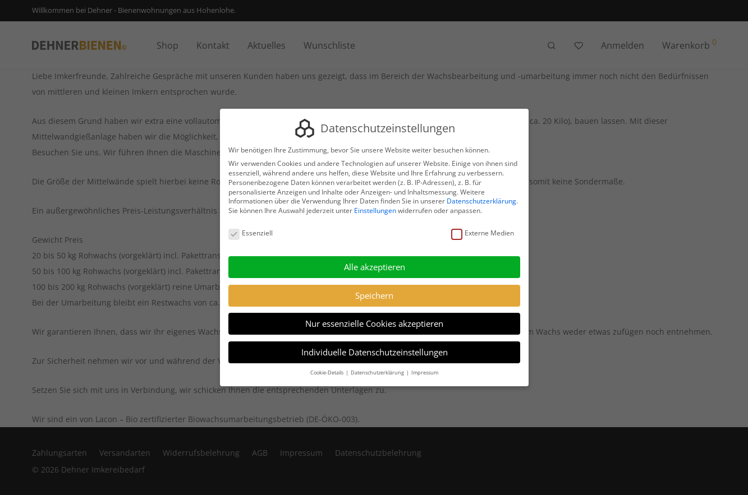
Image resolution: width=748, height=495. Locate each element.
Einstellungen (375, 210)
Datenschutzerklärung (481, 201)
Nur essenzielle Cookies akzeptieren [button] (374, 323)
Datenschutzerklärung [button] (378, 372)
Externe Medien (482, 233)
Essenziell (250, 233)
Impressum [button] (424, 372)
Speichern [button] (374, 295)
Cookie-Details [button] (327, 372)
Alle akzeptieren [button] (374, 266)
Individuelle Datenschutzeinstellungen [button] (374, 352)
